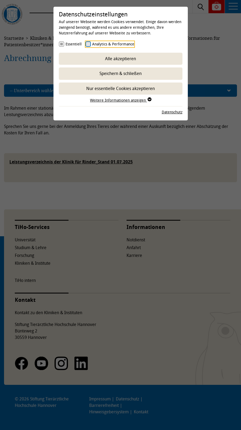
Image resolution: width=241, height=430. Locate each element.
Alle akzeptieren (120, 59)
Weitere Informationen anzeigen (120, 100)
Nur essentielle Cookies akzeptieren (120, 88)
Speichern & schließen (120, 73)
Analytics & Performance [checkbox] (113, 43)
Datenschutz (172, 111)
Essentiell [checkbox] (74, 43)
